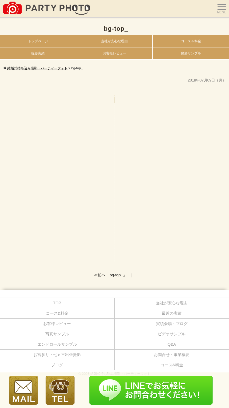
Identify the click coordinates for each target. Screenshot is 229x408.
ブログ (57, 365)
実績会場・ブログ (172, 323)
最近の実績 (172, 313)
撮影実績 (38, 53)
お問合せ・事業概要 (171, 354)
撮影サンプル (191, 53)
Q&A (172, 344)
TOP (57, 303)
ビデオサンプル (172, 334)
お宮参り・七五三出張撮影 (57, 354)
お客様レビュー (114, 53)
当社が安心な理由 (114, 41)
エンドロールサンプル (57, 344)
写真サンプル (57, 334)
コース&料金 (57, 313)
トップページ (38, 41)
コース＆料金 (191, 41)
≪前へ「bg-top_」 (110, 275)
